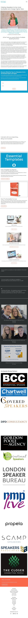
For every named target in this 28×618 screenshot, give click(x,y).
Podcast (14, 607)
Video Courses (14, 608)
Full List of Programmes (14, 592)
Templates (14, 609)
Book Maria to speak (14, 598)
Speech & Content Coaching (14, 591)
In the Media (14, 603)
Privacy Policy (14, 593)
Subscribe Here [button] (4, 584)
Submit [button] (14, 88)
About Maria (14, 597)
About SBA (14, 588)
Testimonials (14, 601)
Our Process (14, 599)
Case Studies (14, 602)
